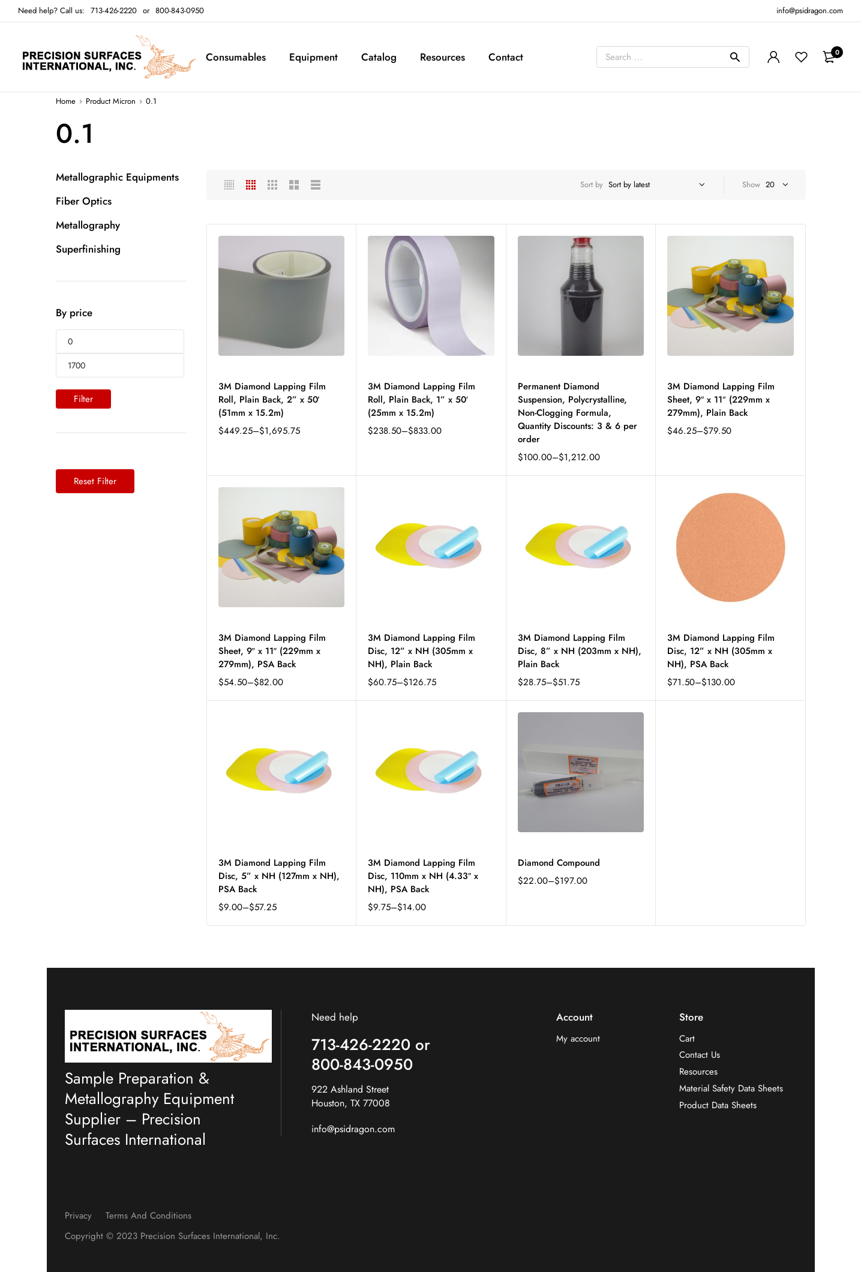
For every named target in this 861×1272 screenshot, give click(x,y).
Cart (687, 1039)
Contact (505, 57)
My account (578, 1039)
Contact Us (699, 1055)
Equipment (313, 57)
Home (66, 101)
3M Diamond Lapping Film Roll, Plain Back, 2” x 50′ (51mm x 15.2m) (272, 399)
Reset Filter (95, 481)
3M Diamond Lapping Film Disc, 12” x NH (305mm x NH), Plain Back (421, 651)
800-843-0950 (179, 10)
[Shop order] (654, 185)
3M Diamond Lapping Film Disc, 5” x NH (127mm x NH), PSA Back (279, 876)
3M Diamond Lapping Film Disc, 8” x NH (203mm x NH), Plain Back (579, 651)
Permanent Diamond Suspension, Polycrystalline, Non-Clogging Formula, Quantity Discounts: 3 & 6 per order (577, 413)
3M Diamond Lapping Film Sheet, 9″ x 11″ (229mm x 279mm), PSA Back (272, 651)
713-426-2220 (114, 10)
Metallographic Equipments (117, 177)
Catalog (379, 57)
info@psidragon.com (353, 1129)
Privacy (78, 1215)
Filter (83, 399)
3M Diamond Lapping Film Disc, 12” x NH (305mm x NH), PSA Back (721, 651)
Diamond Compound (559, 862)
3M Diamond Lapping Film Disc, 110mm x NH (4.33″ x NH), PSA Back (423, 876)
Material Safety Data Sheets (731, 1088)
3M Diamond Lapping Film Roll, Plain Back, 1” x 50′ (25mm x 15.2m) (421, 399)
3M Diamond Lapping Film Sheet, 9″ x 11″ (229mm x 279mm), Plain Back (721, 399)
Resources (442, 57)
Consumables (236, 57)
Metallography (88, 225)
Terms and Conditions (148, 1215)
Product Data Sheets (718, 1105)
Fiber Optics (84, 201)
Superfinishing (88, 249)
